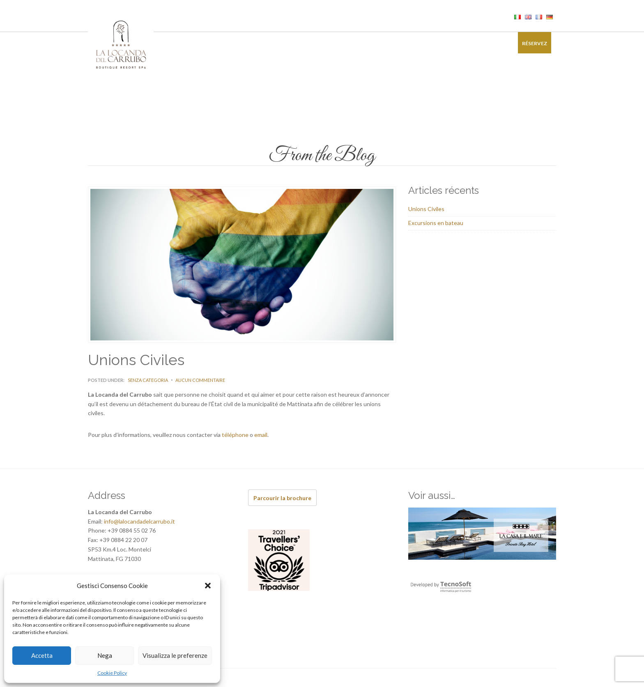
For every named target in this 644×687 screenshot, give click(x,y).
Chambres (213, 43)
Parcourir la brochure (282, 497)
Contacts (492, 43)
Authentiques (385, 43)
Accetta (42, 655)
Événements (337, 43)
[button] (208, 585)
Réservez (534, 43)
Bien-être (296, 43)
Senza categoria (148, 380)
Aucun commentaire (200, 380)
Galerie (456, 43)
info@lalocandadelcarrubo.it (139, 521)
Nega (104, 655)
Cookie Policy (112, 673)
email (260, 434)
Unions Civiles (426, 208)
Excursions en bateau (435, 222)
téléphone (235, 434)
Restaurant (255, 43)
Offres (425, 43)
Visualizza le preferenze (175, 655)
